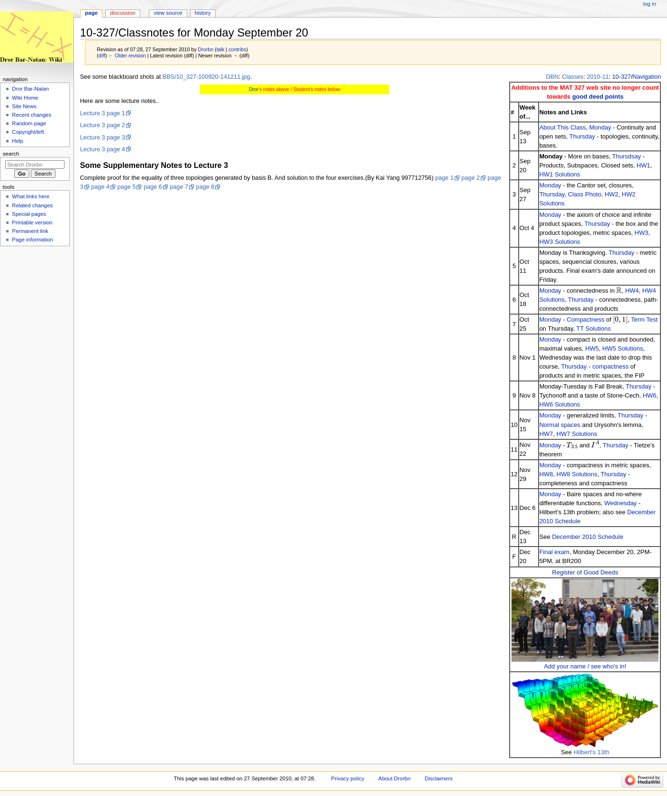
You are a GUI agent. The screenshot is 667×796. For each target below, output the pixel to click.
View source (168, 13)
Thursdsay (626, 156)
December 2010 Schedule (587, 536)
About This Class (562, 127)
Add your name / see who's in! (585, 666)
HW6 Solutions (559, 404)
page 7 (179, 187)
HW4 (632, 290)
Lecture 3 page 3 (102, 137)
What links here (30, 196)
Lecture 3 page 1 (102, 113)
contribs (237, 49)
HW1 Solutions (559, 174)
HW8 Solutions (577, 474)
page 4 (100, 187)
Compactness (585, 319)
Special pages (29, 214)
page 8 (205, 187)
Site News (24, 106)
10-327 (621, 77)
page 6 (153, 187)
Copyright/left (28, 132)
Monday (600, 127)
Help (17, 141)
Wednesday (620, 503)
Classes (573, 77)
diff (102, 55)
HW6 (650, 395)
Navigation (646, 77)
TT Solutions (593, 328)
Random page (29, 123)
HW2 (611, 194)
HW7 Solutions (577, 433)
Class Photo (584, 194)
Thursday (582, 136)
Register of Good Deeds (585, 572)
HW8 (546, 474)
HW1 (643, 165)
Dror (253, 89)
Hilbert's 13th (591, 752)
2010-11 (598, 77)
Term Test (644, 319)
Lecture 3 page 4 (102, 149)
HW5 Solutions (623, 348)
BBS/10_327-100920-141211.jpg (206, 77)
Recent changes (31, 115)
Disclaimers (439, 778)
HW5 (592, 348)
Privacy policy (348, 778)
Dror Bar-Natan (30, 89)
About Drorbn (394, 778)
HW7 (546, 433)
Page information (32, 239)
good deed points (597, 96)
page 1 (444, 178)
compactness (610, 366)
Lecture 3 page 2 (102, 125)
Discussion (122, 13)
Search (11, 154)
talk (221, 49)
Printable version (32, 222)
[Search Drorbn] (34, 164)
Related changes (32, 205)
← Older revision (127, 55)
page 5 (127, 187)
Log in (649, 4)
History (203, 13)
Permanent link (30, 231)
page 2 (470, 178)
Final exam (554, 551)
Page (91, 13)
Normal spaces (560, 424)
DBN (552, 77)
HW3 (642, 232)
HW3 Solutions (559, 241)
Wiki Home (25, 98)
